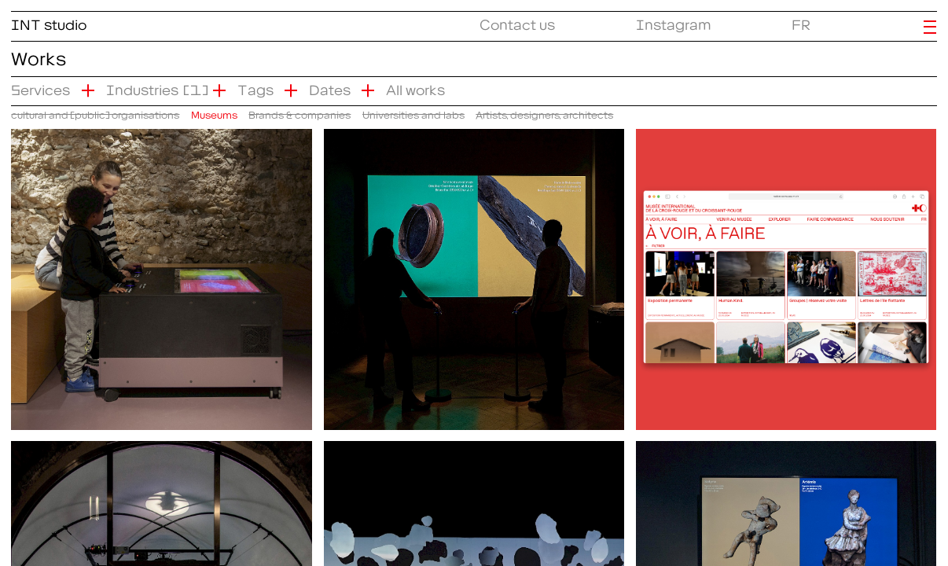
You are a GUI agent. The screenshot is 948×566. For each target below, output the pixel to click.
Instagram (673, 21)
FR (801, 21)
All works (415, 87)
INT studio (48, 21)
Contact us (517, 21)
